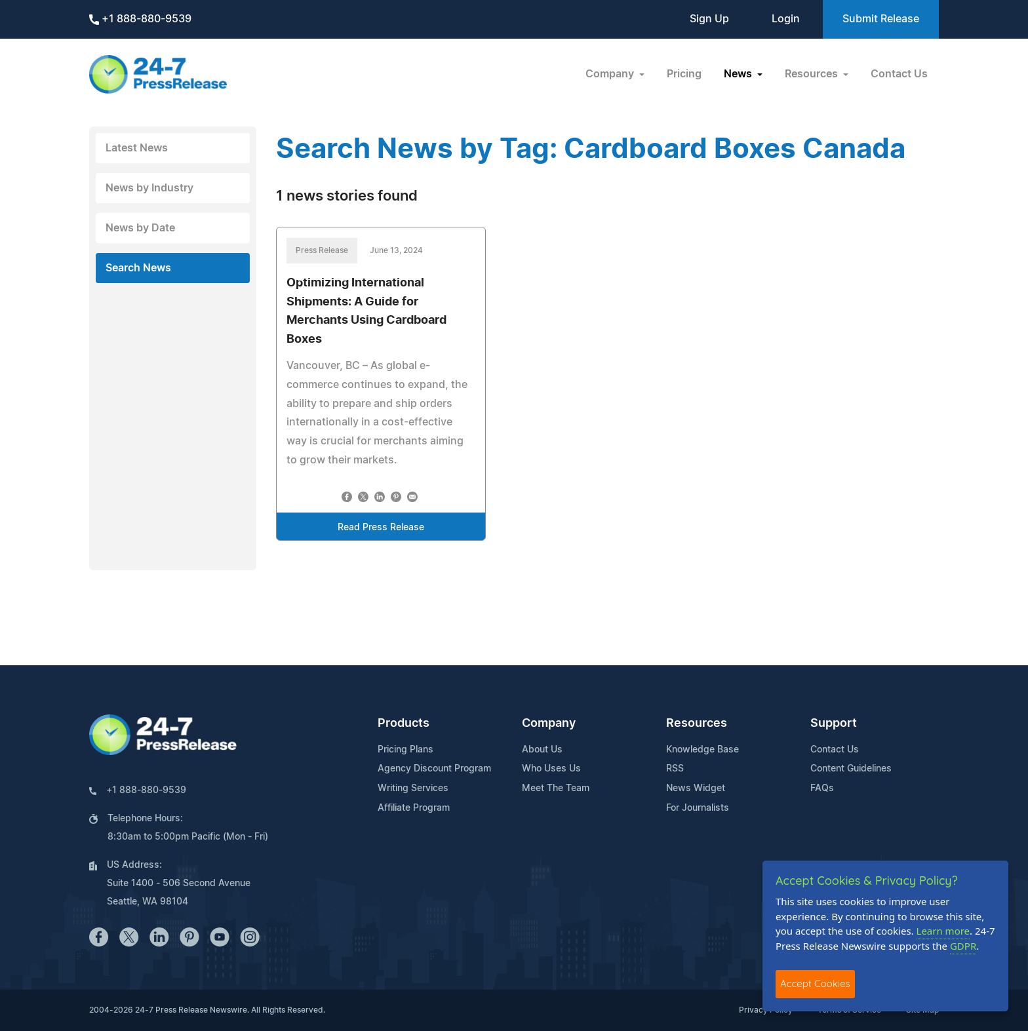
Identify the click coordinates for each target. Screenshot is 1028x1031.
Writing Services (413, 788)
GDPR (963, 945)
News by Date (140, 228)
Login (786, 19)
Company (549, 723)
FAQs (822, 788)
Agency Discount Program (434, 768)
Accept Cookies (815, 983)
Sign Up (709, 19)
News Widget (695, 788)
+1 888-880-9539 (140, 19)
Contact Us (899, 74)
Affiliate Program (414, 808)
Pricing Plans (405, 749)
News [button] (739, 74)
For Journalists (697, 808)
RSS (675, 768)
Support (833, 723)
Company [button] (611, 74)
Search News (138, 268)
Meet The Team (555, 788)
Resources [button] (812, 74)
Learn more (943, 930)
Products (403, 723)
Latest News (137, 148)
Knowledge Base (702, 749)
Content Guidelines (851, 768)
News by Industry (149, 188)
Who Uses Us (551, 768)
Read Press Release (381, 527)
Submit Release (880, 19)
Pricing (684, 74)
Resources (696, 723)
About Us (542, 749)
